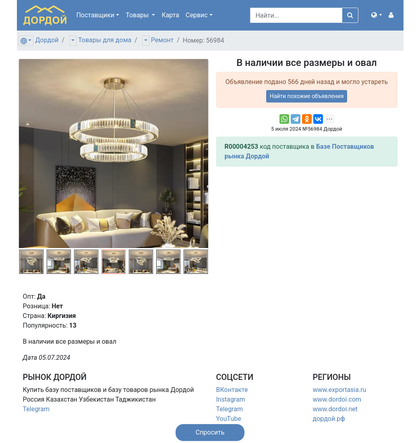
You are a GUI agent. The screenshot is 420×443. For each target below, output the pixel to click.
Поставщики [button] (95, 15)
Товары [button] (138, 15)
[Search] (296, 15)
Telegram (36, 409)
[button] (376, 15)
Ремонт (162, 40)
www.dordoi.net (335, 409)
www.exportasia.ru (339, 390)
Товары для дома (104, 40)
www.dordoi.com (337, 399)
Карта (170, 15)
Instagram (230, 399)
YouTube (228, 418)
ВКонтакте (232, 390)
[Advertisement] (306, 229)
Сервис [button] (197, 15)
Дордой (46, 40)
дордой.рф (329, 418)
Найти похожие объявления (307, 96)
